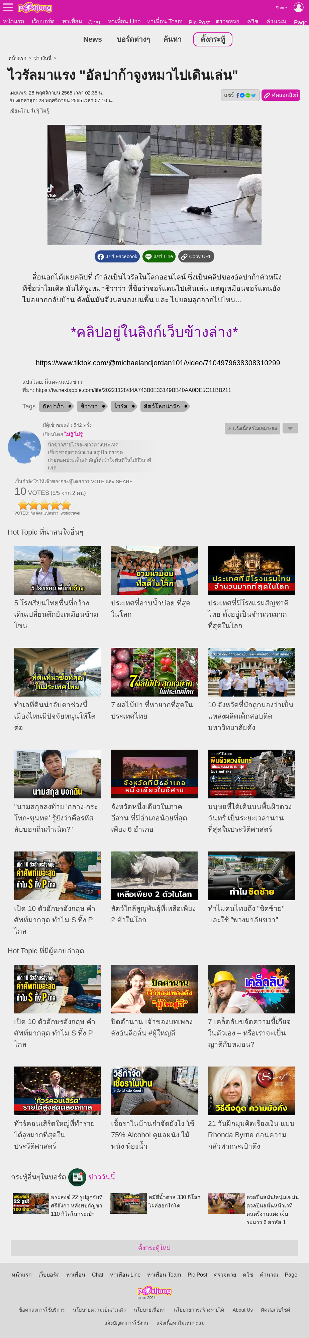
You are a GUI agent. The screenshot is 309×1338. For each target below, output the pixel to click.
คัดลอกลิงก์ (281, 95)
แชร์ (240, 95)
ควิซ (253, 21)
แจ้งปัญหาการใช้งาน (126, 1323)
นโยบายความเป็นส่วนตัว (99, 1310)
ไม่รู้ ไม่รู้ (40, 111)
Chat (94, 22)
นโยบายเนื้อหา (150, 1310)
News (92, 40)
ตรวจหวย (227, 21)
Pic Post (199, 22)
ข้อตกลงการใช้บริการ (42, 1310)
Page (291, 1275)
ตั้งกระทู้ (213, 40)
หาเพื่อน (72, 21)
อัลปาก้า (53, 406)
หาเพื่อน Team (165, 21)
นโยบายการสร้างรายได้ (199, 1310)
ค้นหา (172, 40)
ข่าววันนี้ (42, 58)
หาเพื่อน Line (124, 21)
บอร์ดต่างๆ (133, 40)
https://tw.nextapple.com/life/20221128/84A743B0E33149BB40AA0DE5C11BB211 (133, 390)
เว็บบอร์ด (43, 21)
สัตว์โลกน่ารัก (162, 406)
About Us (242, 1310)
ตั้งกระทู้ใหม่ (154, 1248)
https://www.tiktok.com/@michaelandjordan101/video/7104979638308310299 (158, 363)
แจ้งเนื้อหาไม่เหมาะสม (181, 1323)
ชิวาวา (89, 406)
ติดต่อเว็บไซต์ (275, 1310)
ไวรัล (120, 406)
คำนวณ (276, 21)
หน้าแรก (13, 21)
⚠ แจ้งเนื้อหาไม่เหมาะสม (252, 428)
